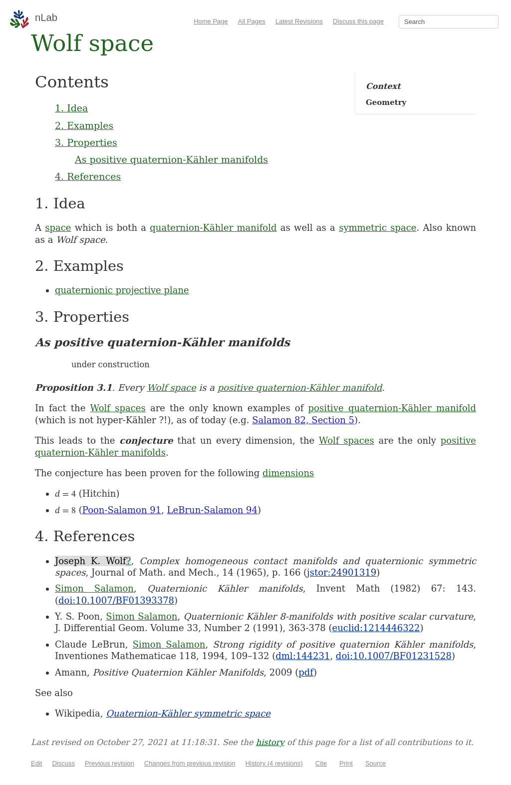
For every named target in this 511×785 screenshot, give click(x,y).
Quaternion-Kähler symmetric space (188, 713)
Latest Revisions (299, 21)
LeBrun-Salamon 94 (212, 510)
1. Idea (71, 107)
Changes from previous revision (190, 763)
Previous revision (109, 763)
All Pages (251, 21)
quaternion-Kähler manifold (213, 227)
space (58, 227)
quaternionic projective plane (122, 290)
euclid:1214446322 (376, 628)
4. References (88, 176)
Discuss (63, 763)
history (270, 742)
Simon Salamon (94, 588)
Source (375, 763)
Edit (36, 763)
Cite (321, 763)
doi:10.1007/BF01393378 (116, 600)
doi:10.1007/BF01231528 (394, 656)
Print (346, 763)
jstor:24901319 (341, 572)
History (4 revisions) (274, 763)
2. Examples (84, 125)
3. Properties (86, 142)
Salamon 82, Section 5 (303, 420)
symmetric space (377, 227)
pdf (305, 672)
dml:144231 (302, 656)
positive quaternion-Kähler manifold (300, 387)
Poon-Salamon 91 (121, 510)
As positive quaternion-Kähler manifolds (171, 159)
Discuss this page (358, 21)
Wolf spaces (118, 408)
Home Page (211, 21)
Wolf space (171, 387)
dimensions (288, 473)
